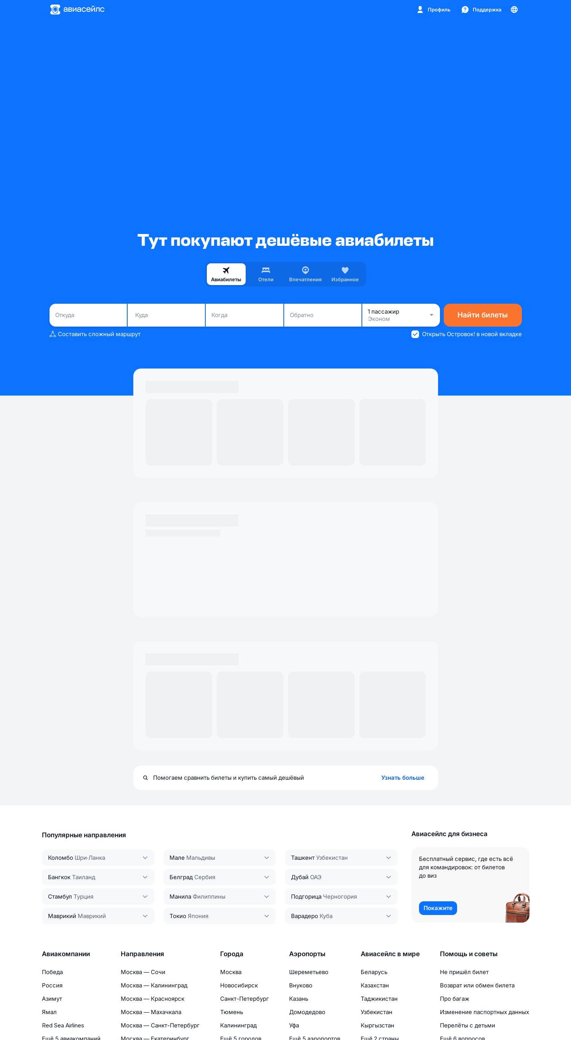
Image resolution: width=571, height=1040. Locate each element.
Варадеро (304, 916)
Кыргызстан (377, 1025)
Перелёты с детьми (467, 1025)
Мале (177, 857)
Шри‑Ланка (90, 857)
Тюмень (231, 1012)
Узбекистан (332, 857)
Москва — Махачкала (151, 1012)
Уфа (294, 1025)
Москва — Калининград (154, 985)
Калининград (238, 1025)
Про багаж (454, 998)
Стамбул (60, 896)
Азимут (52, 998)
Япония (198, 916)
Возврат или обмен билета (477, 985)
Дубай (300, 877)
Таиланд (83, 877)
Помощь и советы (468, 954)
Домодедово (307, 1012)
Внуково (300, 985)
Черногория (340, 896)
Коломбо (60, 857)
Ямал (49, 1012)
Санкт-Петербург (244, 998)
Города (231, 954)
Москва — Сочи (143, 972)
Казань (298, 998)
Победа (52, 972)
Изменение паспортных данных (484, 1012)
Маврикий (62, 916)
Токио (178, 916)
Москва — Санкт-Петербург (160, 1025)
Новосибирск (239, 985)
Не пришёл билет (464, 972)
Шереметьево (308, 972)
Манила (180, 896)
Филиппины (209, 896)
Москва (231, 972)
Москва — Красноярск (152, 998)
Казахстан (375, 985)
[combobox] (88, 315)
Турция (83, 896)
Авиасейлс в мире (390, 954)
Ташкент (303, 857)
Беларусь (374, 972)
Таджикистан (379, 998)
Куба (326, 916)
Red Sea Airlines (63, 1025)
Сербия (204, 877)
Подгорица (306, 896)
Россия (52, 985)
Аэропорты (307, 954)
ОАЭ (315, 877)
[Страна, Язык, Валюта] (514, 9)
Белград (181, 877)
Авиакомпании (66, 954)
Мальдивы (200, 857)
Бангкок (59, 877)
